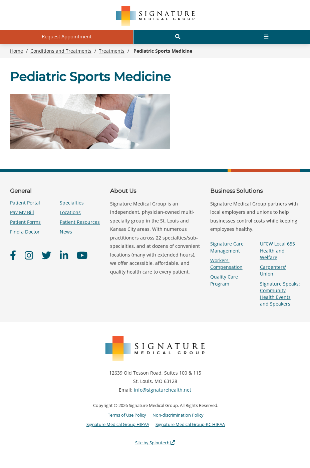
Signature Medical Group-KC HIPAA (190, 424)
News (66, 231)
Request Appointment (66, 36)
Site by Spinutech (155, 443)
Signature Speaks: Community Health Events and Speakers (280, 294)
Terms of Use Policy (127, 415)
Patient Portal (25, 202)
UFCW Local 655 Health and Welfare (277, 250)
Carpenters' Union (273, 270)
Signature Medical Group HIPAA (117, 424)
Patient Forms (25, 222)
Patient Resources (80, 222)
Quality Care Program (224, 280)
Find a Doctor (25, 231)
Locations (70, 212)
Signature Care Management (227, 247)
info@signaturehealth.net (162, 390)
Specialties (72, 202)
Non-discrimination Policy (178, 415)
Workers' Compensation (226, 263)
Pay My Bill (22, 212)
